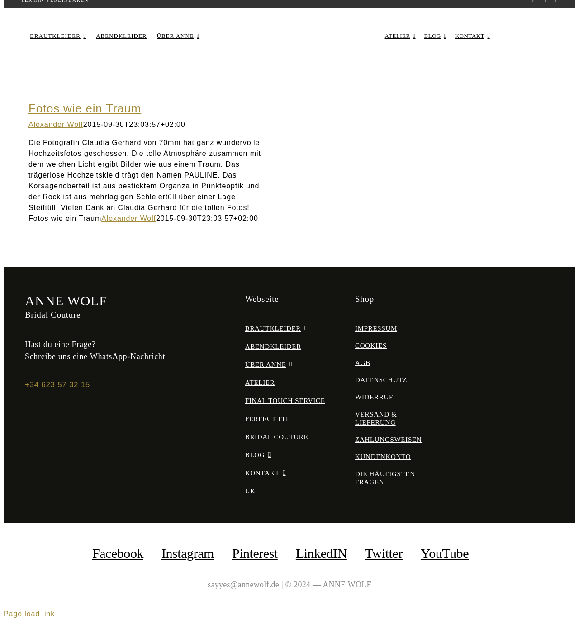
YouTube (445, 553)
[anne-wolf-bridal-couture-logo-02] (289, 24)
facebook (117, 553)
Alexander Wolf (55, 124)
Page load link (29, 614)
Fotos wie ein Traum (84, 108)
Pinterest (255, 553)
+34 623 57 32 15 (57, 384)
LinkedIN (321, 553)
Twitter (384, 553)
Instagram (187, 553)
